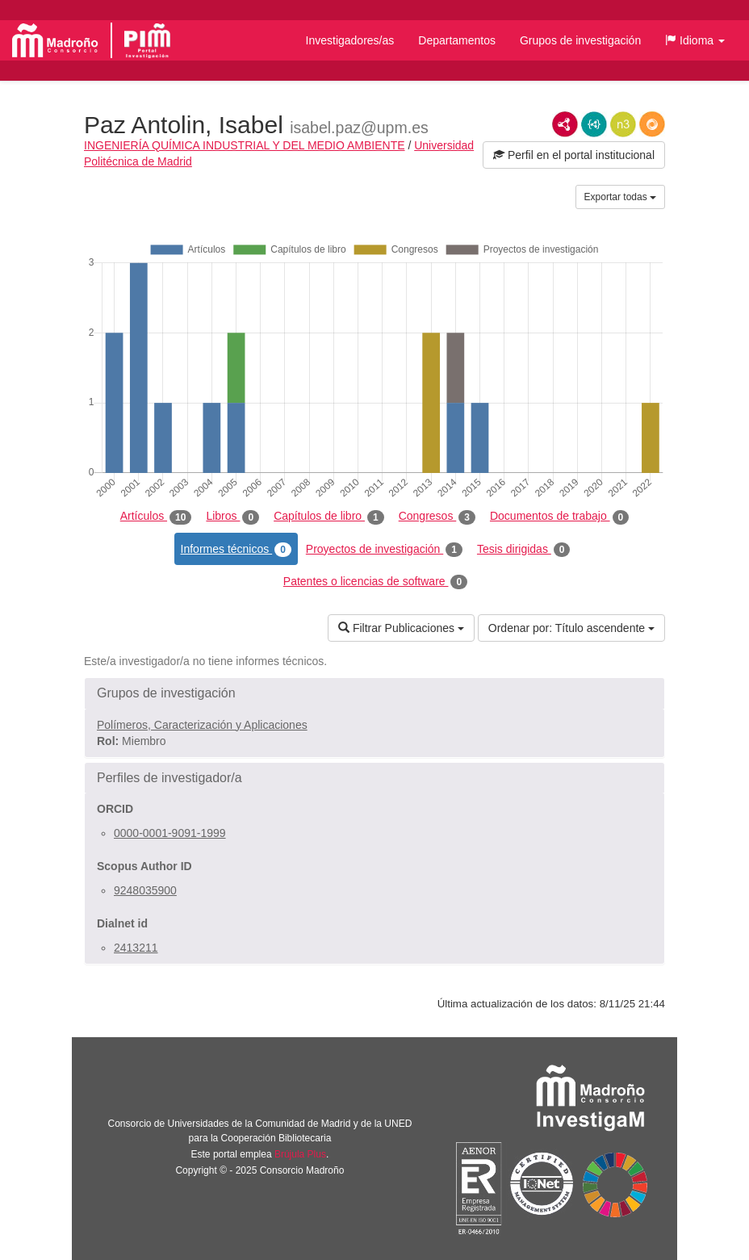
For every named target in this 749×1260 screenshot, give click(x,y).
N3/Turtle (623, 124)
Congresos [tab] (437, 516)
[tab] (374, 693)
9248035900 (145, 890)
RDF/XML (565, 124)
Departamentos (457, 40)
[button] (695, 40)
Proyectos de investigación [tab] (384, 549)
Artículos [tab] (156, 516)
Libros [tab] (232, 516)
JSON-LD (594, 124)
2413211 (136, 947)
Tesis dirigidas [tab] (524, 549)
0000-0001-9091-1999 (170, 833)
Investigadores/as (350, 40)
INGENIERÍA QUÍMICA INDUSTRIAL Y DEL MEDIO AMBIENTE (244, 145)
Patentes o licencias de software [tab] (375, 582)
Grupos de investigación (580, 40)
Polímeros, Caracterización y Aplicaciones (202, 724)
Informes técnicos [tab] (236, 549)
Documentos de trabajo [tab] (559, 516)
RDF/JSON (652, 124)
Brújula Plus (300, 1154)
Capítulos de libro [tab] (329, 516)
